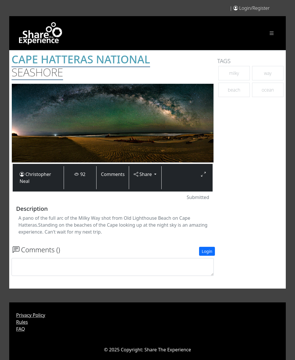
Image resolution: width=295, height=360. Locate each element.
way (268, 73)
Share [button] (143, 174)
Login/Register (254, 8)
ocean (268, 90)
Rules (22, 322)
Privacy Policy (30, 315)
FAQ (20, 329)
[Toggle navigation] (271, 33)
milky (234, 73)
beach (234, 90)
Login (207, 251)
